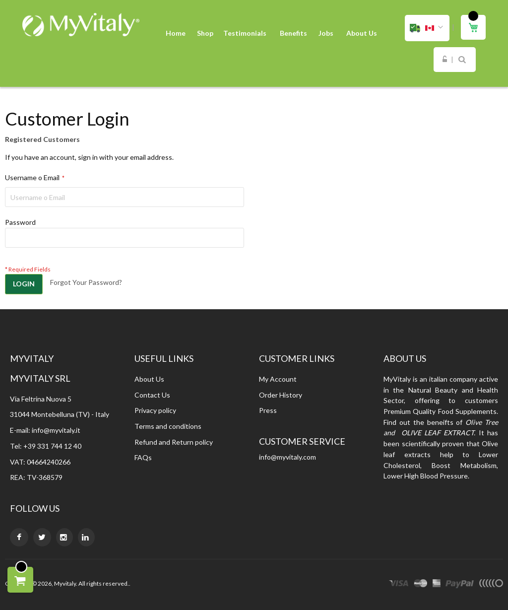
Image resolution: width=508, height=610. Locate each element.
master (421, 584)
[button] (427, 28)
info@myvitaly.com (287, 457)
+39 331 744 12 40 (52, 446)
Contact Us (152, 395)
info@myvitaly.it (56, 430)
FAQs (143, 457)
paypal (459, 584)
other (491, 584)
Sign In (445, 59)
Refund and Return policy (173, 442)
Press (268, 410)
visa (399, 584)
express (437, 584)
